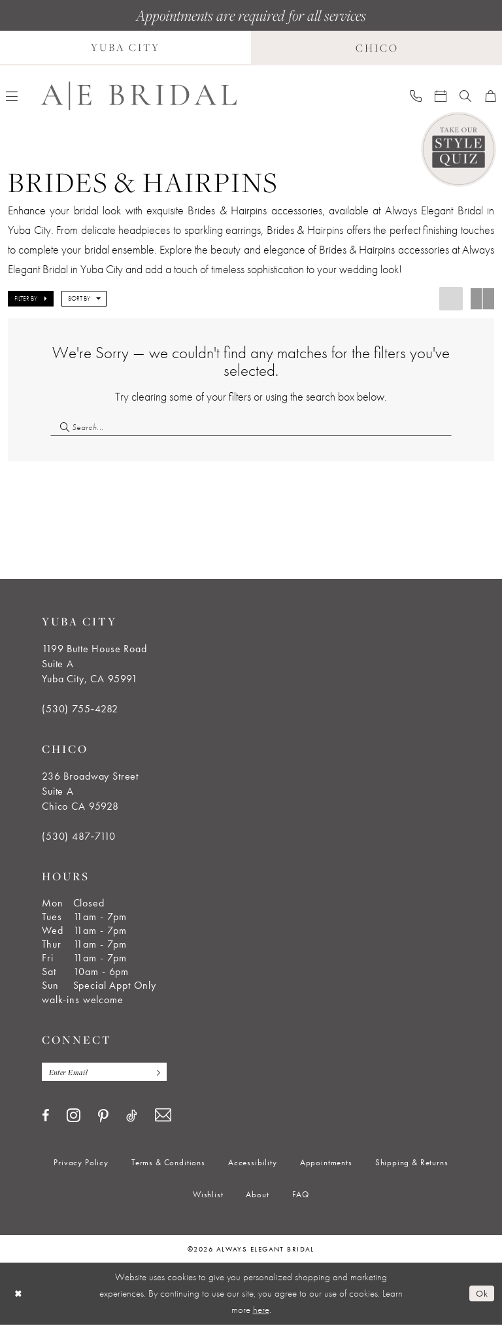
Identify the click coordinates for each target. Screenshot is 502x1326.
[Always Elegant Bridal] (139, 96)
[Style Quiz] (458, 149)
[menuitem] (415, 95)
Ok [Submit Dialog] (481, 1294)
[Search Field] (251, 427)
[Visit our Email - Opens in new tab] (163, 1116)
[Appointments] (440, 95)
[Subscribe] (159, 1072)
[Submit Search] (60, 427)
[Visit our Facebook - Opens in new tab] (45, 1116)
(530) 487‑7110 (79, 837)
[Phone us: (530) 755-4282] (415, 95)
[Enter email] (106, 1072)
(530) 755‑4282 (80, 709)
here (261, 1311)
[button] (31, 299)
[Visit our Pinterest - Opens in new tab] (103, 1117)
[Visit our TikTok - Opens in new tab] (131, 1116)
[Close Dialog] (19, 1295)
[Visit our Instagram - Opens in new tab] (73, 1116)
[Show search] (465, 95)
